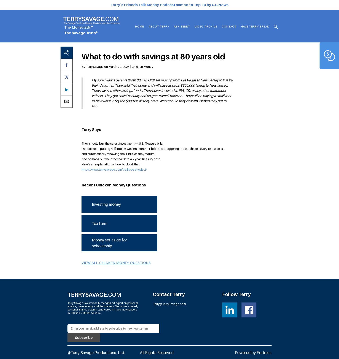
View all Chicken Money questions (116, 262)
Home (139, 26)
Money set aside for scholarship (109, 243)
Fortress (264, 352)
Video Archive (206, 26)
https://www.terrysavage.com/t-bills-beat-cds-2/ (114, 169)
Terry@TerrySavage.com (169, 304)
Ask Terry (182, 26)
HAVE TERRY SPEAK (255, 26)
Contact (229, 26)
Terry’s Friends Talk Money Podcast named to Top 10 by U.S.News (169, 5)
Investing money (106, 204)
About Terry (159, 26)
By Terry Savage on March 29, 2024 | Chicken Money (117, 66)
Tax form (99, 223)
